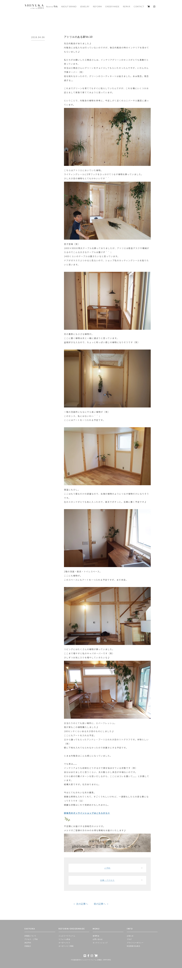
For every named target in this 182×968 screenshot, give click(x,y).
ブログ (129, 939)
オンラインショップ (100, 943)
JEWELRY (85, 6)
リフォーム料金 (64, 939)
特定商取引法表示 (133, 946)
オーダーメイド (64, 943)
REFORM (97, 6)
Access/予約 (52, 6)
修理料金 (96, 936)
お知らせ (130, 936)
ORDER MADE (112, 6)
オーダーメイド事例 (66, 946)
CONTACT (139, 6)
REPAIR (126, 6)
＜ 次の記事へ (80, 904)
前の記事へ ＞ (101, 904)
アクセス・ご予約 (31, 939)
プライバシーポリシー (135, 943)
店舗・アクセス (107, 880)
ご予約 (107, 868)
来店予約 (27, 943)
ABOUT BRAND (69, 6)
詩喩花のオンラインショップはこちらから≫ (87, 813)
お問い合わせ (98, 939)
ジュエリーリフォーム (67, 936)
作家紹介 (27, 946)
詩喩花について (30, 936)
